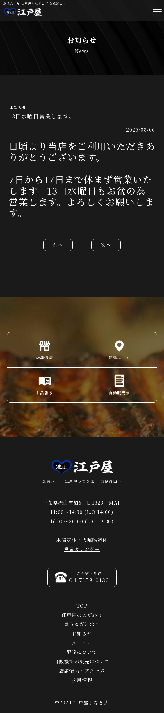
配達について (82, 652)
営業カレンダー (82, 549)
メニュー (82, 643)
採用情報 (82, 680)
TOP (82, 605)
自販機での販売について (82, 661)
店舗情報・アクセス (82, 670)
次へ (106, 245)
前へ (58, 245)
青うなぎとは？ (82, 624)
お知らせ (82, 633)
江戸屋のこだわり (82, 615)
